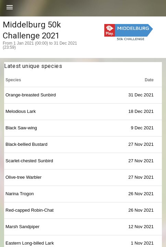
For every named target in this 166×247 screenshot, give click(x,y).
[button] (9, 9)
